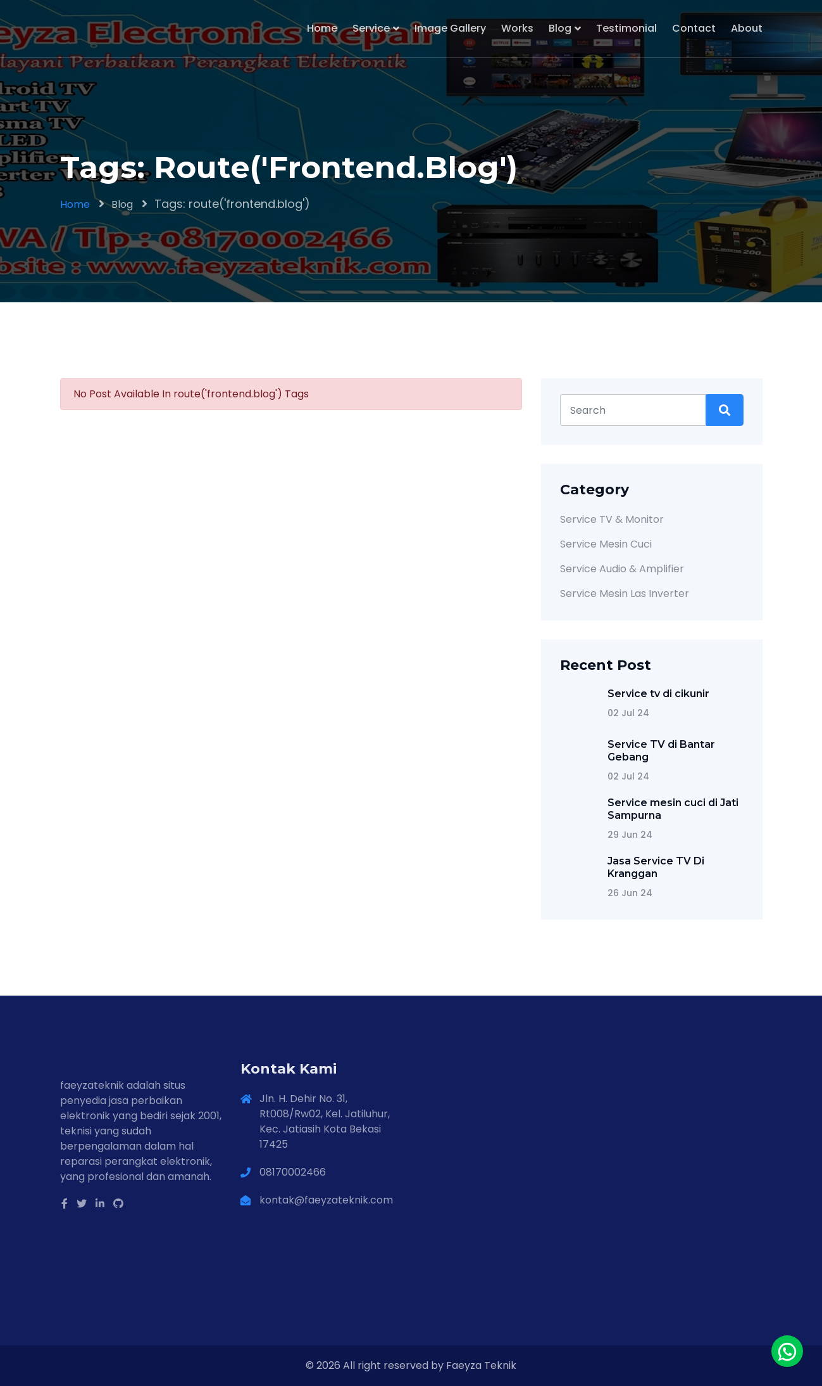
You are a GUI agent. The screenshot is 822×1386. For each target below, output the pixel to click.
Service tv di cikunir (658, 694)
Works (517, 28)
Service (371, 28)
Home (322, 28)
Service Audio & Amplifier (622, 568)
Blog (560, 28)
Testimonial (626, 28)
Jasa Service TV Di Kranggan (655, 867)
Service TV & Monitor (612, 519)
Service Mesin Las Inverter (624, 593)
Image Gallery (450, 28)
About (747, 28)
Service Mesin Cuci (606, 544)
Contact (694, 28)
